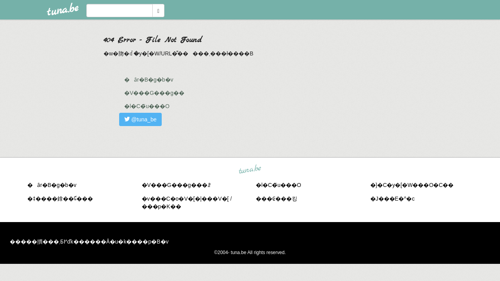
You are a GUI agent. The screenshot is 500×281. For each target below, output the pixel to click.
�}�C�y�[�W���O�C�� (412, 185)
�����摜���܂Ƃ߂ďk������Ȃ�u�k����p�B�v (89, 241)
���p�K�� (161, 206)
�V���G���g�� (154, 93)
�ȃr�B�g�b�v (148, 79)
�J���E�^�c (392, 199)
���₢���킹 (276, 199)
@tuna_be (140, 119)
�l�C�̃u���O (147, 106)
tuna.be (250, 169)
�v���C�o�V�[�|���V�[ (185, 199)
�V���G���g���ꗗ (176, 185)
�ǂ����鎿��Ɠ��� (60, 199)
